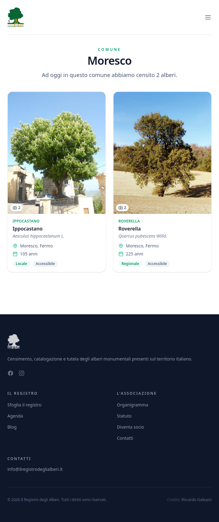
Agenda (15, 416)
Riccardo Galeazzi (196, 499)
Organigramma (132, 405)
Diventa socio (130, 427)
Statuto (124, 416)
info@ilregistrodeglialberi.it (35, 469)
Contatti (125, 438)
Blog (12, 427)
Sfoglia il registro (24, 405)
